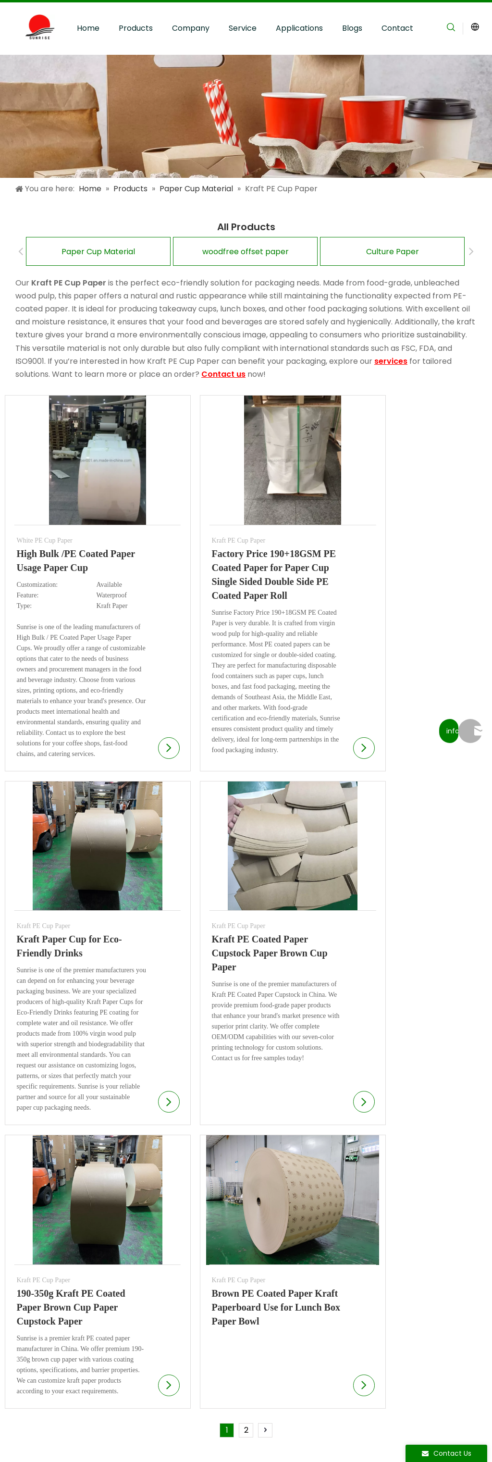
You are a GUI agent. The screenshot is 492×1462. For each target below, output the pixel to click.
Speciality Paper (51, 1268)
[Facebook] (336, 1440)
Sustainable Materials (178, 1268)
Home (88, 28)
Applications (299, 28)
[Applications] (246, 116)
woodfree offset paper (245, 251)
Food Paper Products (60, 1283)
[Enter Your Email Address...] (412, 1270)
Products (136, 28)
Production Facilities (175, 1237)
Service (243, 28)
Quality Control (166, 1253)
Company (190, 28)
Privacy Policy (140, 1432)
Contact (397, 28)
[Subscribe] (465, 1270)
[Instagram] (369, 1440)
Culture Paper (392, 251)
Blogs (352, 28)
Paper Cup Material (98, 251)
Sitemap (98, 1432)
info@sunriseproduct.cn (399, 1363)
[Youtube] (352, 1440)
